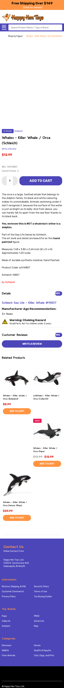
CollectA (6, 621)
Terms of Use (40, 591)
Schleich (6, 626)
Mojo (36, 626)
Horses (37, 645)
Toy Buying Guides (43, 596)
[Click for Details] (32, 7)
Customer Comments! (13, 591)
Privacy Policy (9, 596)
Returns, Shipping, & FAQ (14, 586)
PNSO (36, 616)
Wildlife (5, 650)
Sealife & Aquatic (42, 650)
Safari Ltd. (39, 621)
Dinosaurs (6, 645)
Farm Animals (8, 655)
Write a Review (9, 149)
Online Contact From (14, 551)
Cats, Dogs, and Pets (44, 655)
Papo (4, 616)
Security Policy (41, 586)
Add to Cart (40, 181)
